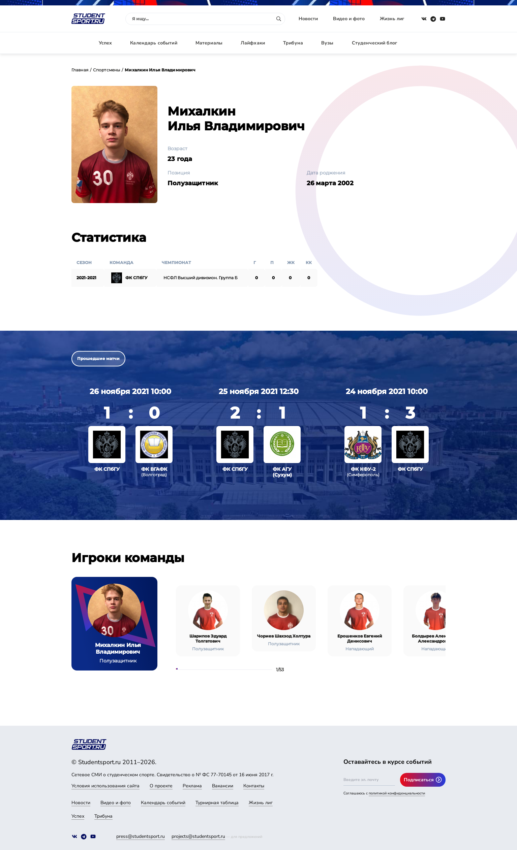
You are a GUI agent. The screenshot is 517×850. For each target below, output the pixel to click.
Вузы (327, 43)
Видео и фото (349, 18)
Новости (308, 18)
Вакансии (222, 786)
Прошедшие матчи (98, 358)
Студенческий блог (374, 43)
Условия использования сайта (105, 786)
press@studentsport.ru (140, 836)
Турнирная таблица (217, 802)
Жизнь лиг (392, 18)
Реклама (192, 786)
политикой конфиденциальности (397, 793)
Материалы (208, 43)
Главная (79, 69)
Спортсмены (106, 69)
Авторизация (430, 43)
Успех (105, 43)
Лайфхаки (253, 43)
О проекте (161, 786)
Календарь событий (153, 43)
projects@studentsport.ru (198, 836)
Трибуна (293, 43)
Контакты (253, 786)
